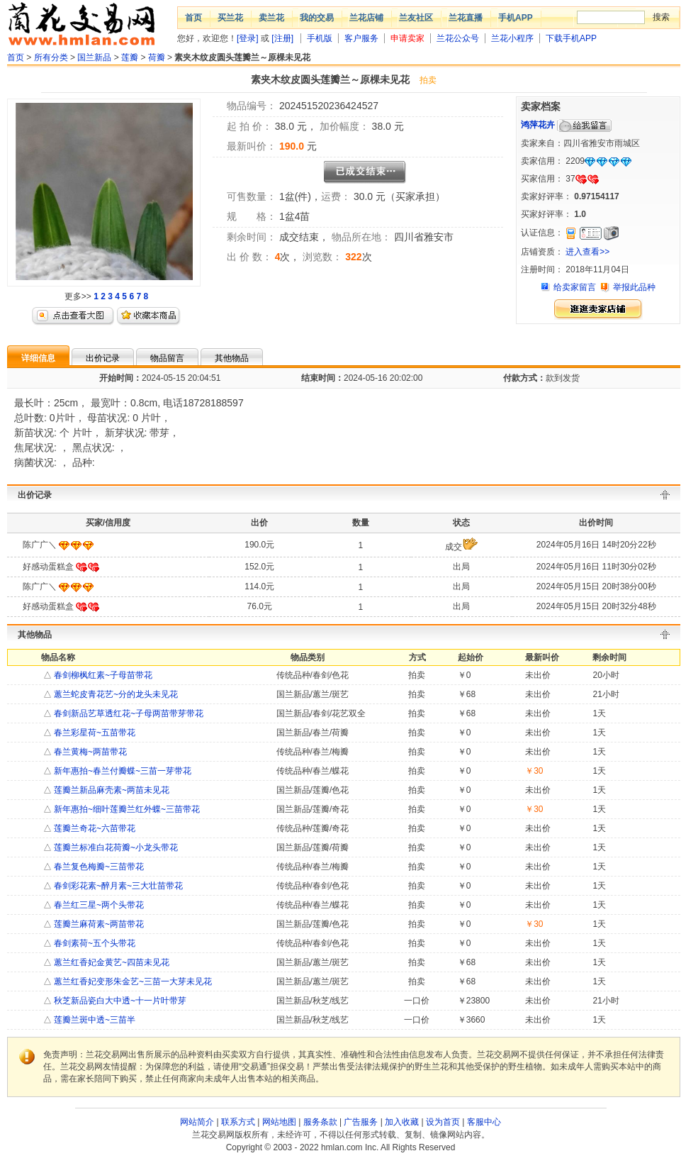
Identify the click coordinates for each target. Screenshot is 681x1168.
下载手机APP (571, 38)
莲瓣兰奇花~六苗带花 (93, 828)
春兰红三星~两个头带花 (98, 905)
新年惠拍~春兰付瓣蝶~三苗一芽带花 (121, 771)
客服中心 (484, 1122)
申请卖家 (407, 38)
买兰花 (230, 18)
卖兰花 (271, 18)
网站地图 (279, 1122)
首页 (193, 18)
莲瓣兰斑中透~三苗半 (93, 1020)
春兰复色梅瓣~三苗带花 (98, 867)
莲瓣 (129, 57)
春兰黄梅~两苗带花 (89, 752)
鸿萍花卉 (538, 125)
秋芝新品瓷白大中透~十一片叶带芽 (119, 1001)
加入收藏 (402, 1122)
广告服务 (361, 1122)
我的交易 (317, 18)
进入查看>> (587, 252)
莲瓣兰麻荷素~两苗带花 (98, 924)
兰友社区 (416, 18)
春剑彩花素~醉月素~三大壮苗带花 (117, 886)
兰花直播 (466, 18)
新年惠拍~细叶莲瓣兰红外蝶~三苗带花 (126, 809)
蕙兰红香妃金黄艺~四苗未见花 (110, 962)
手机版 (319, 38)
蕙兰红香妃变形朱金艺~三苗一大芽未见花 (132, 981)
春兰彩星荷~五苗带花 (93, 733)
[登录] (248, 38)
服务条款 (320, 1122)
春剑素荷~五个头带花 (93, 943)
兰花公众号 (458, 38)
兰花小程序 (512, 38)
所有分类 (51, 57)
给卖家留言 (574, 287)
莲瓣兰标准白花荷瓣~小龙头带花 (115, 847)
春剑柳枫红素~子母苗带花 (102, 675)
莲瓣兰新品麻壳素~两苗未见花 (110, 790)
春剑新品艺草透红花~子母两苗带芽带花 (127, 713)
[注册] (282, 38)
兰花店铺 (366, 18)
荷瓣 (156, 57)
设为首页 (443, 1122)
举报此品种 (634, 287)
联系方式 (238, 1122)
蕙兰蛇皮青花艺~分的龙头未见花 (115, 694)
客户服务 (361, 38)
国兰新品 (94, 57)
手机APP (515, 18)
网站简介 (197, 1122)
